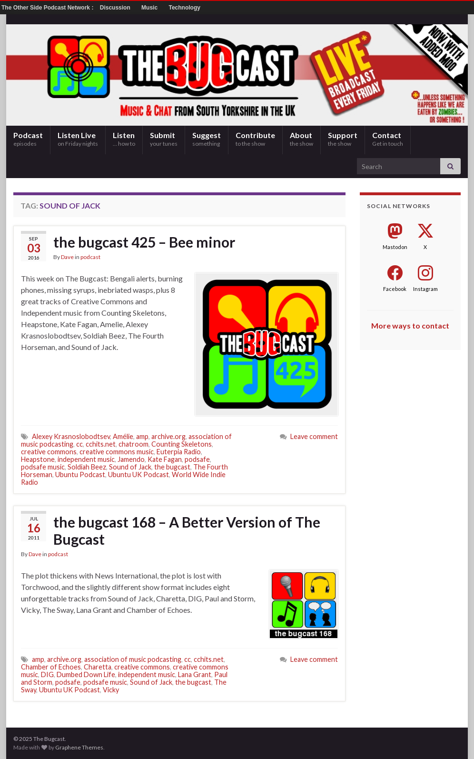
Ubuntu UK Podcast (138, 474)
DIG (47, 674)
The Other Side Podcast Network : (48, 7)
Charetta (97, 667)
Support (342, 138)
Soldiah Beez (87, 467)
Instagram (425, 289)
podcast (90, 256)
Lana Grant (194, 674)
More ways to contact (410, 325)
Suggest (206, 138)
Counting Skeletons (181, 444)
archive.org (168, 436)
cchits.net (101, 444)
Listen (124, 138)
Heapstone (38, 459)
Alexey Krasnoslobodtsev (71, 436)
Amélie (123, 436)
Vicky (111, 690)
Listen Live (78, 138)
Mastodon (395, 247)
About (301, 138)
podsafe (197, 459)
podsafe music (43, 467)
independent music (86, 459)
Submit (164, 138)
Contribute (255, 138)
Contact (387, 138)
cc (79, 444)
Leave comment (314, 436)
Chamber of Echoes (51, 667)
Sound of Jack (130, 467)
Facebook (394, 289)
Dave (67, 256)
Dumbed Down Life (86, 674)
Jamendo (131, 459)
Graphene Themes (79, 747)
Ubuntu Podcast (80, 474)
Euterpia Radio (179, 452)
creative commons (49, 452)
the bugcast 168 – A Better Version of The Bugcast (186, 530)
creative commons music (116, 452)
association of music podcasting (132, 659)
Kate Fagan (165, 459)
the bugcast (172, 467)
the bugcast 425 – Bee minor (144, 241)
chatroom (133, 444)
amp (142, 436)
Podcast (28, 138)
